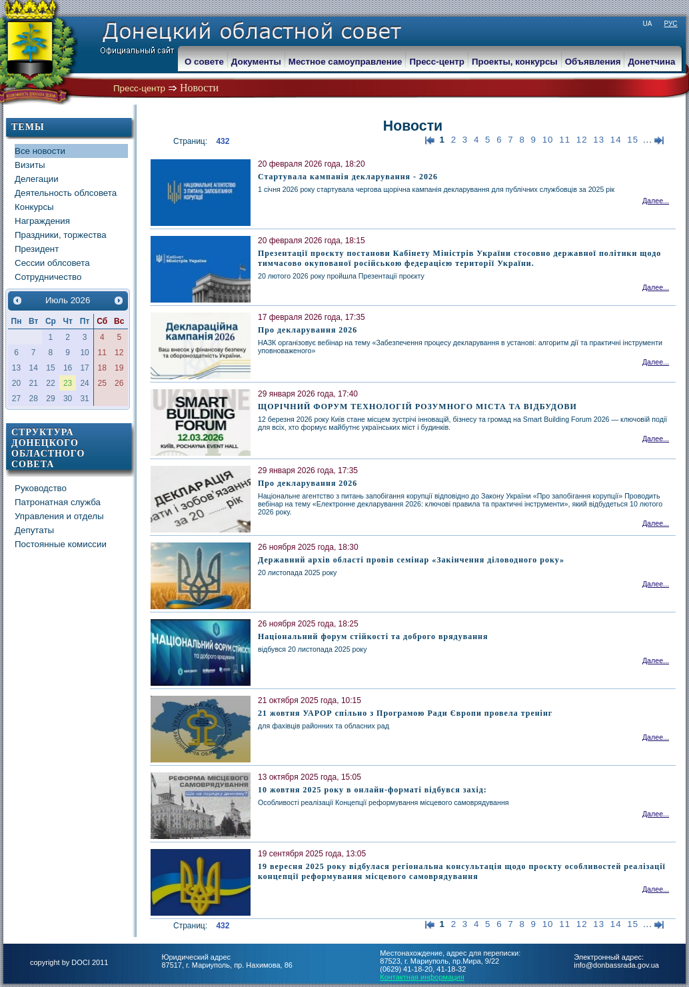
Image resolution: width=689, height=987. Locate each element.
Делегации (37, 179)
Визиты (30, 165)
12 (582, 140)
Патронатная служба (58, 502)
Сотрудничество (48, 277)
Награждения (42, 221)
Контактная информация (422, 977)
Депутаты (34, 530)
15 (632, 140)
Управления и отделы (59, 516)
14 (616, 140)
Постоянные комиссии (61, 544)
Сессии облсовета (52, 263)
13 (598, 140)
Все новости (40, 151)
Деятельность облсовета (66, 193)
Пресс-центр (139, 88)
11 (564, 140)
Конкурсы (34, 207)
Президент (37, 249)
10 (548, 140)
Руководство (41, 488)
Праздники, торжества (61, 235)
